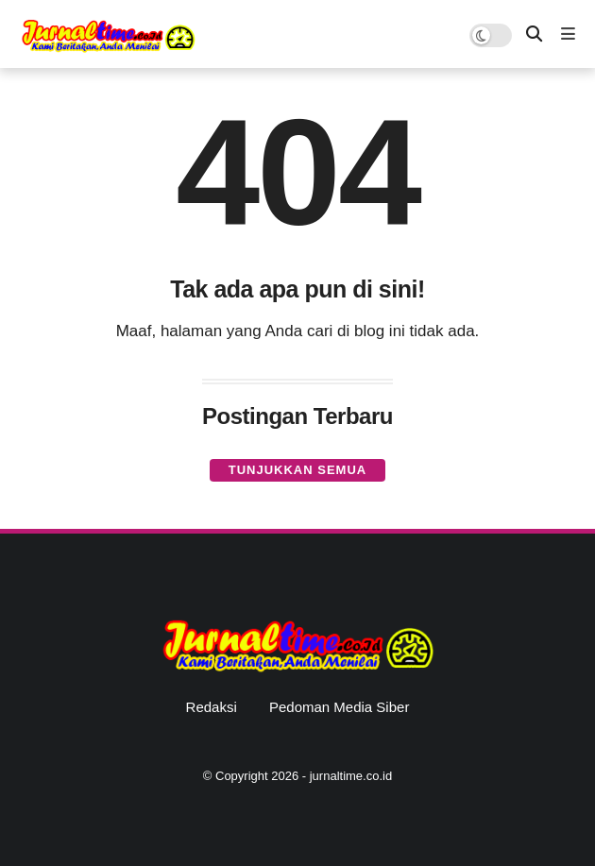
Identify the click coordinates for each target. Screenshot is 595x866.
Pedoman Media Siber (339, 707)
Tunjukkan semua (297, 470)
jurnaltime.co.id (351, 776)
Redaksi (211, 707)
